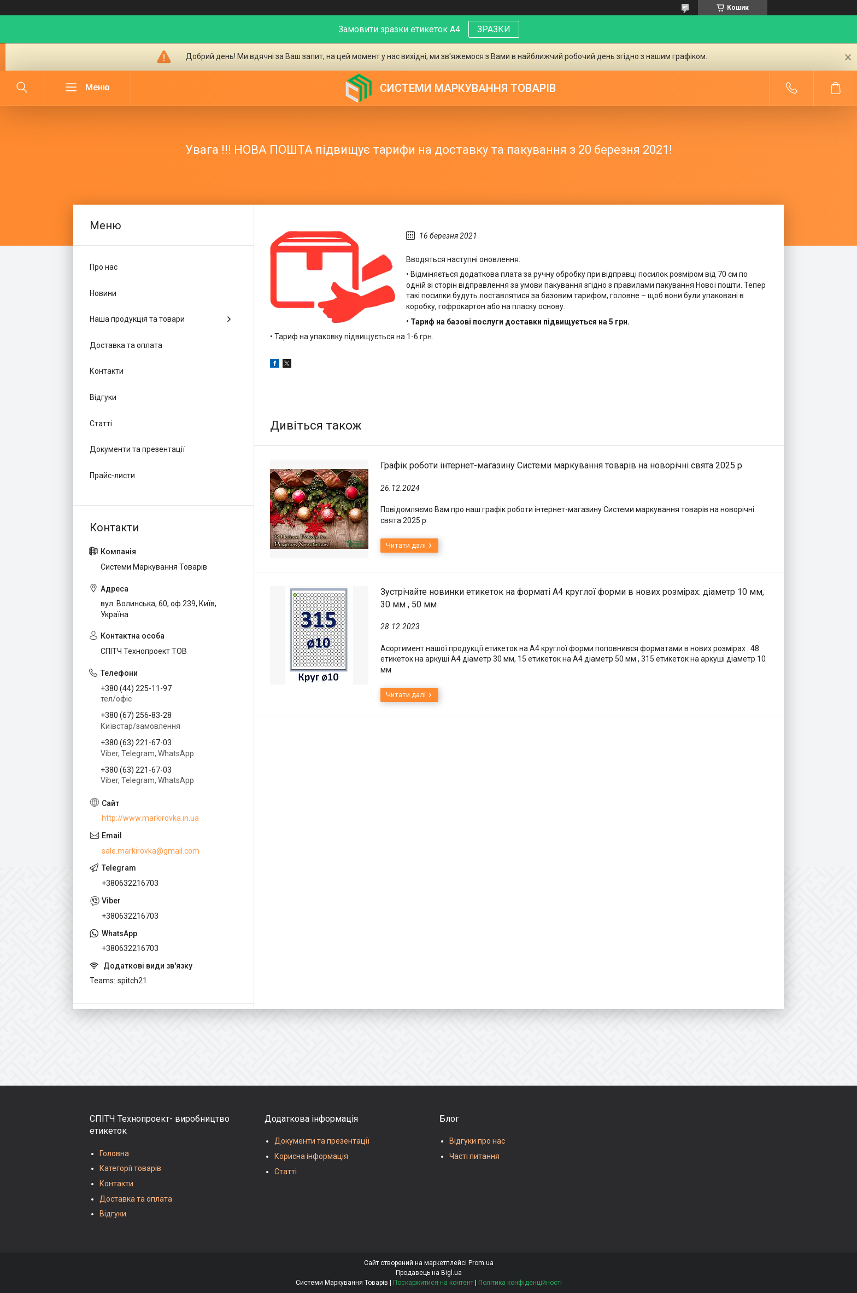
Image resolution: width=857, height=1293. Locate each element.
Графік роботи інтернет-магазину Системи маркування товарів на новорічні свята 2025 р (561, 465)
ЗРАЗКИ (493, 29)
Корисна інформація (311, 1156)
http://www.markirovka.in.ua (150, 818)
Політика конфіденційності (520, 1282)
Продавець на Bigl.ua (429, 1273)
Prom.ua (481, 1263)
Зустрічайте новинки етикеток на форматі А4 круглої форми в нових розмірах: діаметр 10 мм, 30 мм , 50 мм (572, 598)
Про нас (104, 267)
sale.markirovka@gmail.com (150, 850)
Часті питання (474, 1156)
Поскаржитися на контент (433, 1282)
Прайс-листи (112, 475)
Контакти (107, 371)
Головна (114, 1153)
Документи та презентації (137, 449)
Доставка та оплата (126, 345)
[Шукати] (22, 88)
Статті (101, 423)
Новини (103, 293)
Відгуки (103, 397)
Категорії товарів (130, 1168)
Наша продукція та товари (137, 319)
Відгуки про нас (477, 1141)
